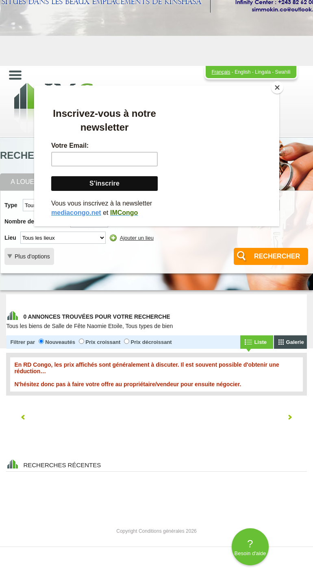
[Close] (277, 87)
